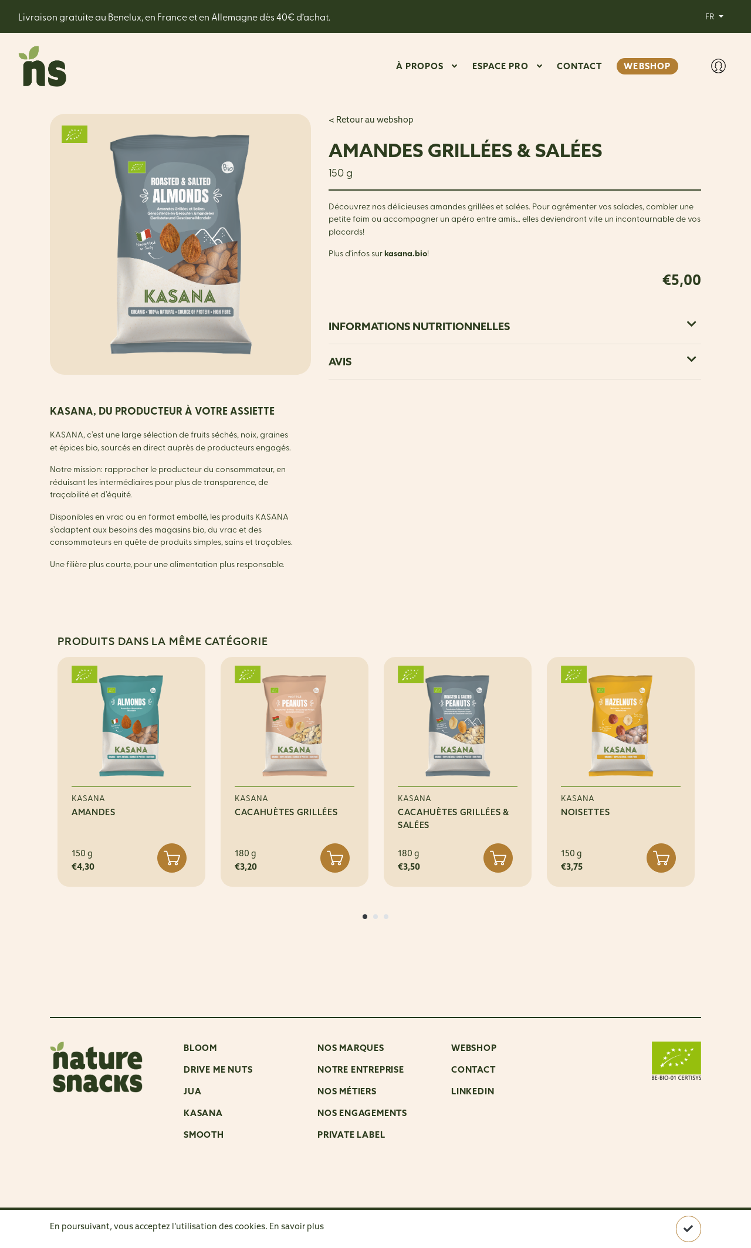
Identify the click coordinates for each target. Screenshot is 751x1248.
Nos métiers (347, 1091)
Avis (512, 361)
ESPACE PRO (500, 66)
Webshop (474, 1047)
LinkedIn (472, 1091)
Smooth (204, 1134)
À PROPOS (420, 66)
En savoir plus (296, 1226)
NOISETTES (585, 812)
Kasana (203, 1112)
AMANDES (94, 812)
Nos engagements (362, 1112)
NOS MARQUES (350, 1047)
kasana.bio (405, 253)
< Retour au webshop (371, 119)
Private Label (351, 1134)
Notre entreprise (360, 1069)
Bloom (200, 1047)
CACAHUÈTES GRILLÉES (286, 812)
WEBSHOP (647, 66)
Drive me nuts (218, 1069)
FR (710, 16)
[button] (365, 916)
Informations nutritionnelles (512, 326)
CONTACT (580, 66)
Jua (192, 1091)
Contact (473, 1069)
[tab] (515, 326)
